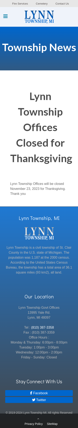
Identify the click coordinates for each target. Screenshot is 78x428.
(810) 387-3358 (42, 327)
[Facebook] (39, 393)
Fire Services (20, 3)
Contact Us (62, 3)
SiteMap (52, 424)
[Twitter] (39, 400)
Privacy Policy (34, 424)
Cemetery (41, 3)
